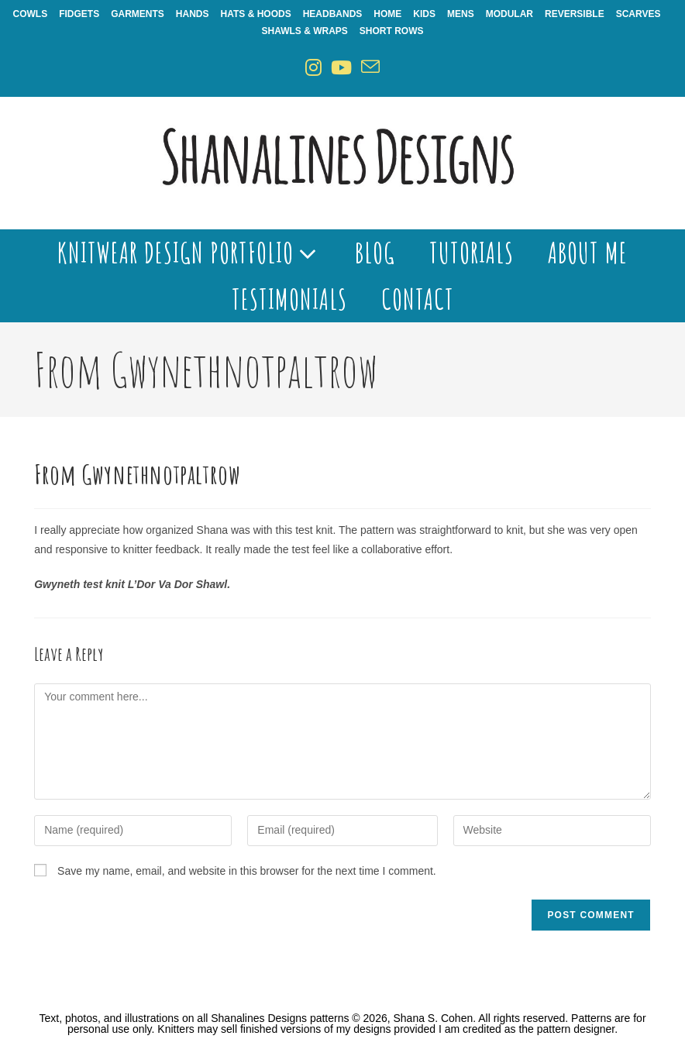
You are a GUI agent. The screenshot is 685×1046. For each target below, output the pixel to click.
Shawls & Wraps (304, 31)
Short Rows (392, 31)
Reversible (574, 14)
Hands (192, 14)
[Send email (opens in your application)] (370, 67)
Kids (424, 14)
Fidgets (79, 14)
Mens (460, 14)
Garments (137, 14)
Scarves (638, 14)
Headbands (333, 14)
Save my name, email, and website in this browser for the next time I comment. (246, 871)
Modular (509, 14)
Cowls (30, 14)
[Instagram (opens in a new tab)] (313, 67)
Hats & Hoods (256, 14)
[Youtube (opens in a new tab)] (341, 67)
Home (387, 14)
